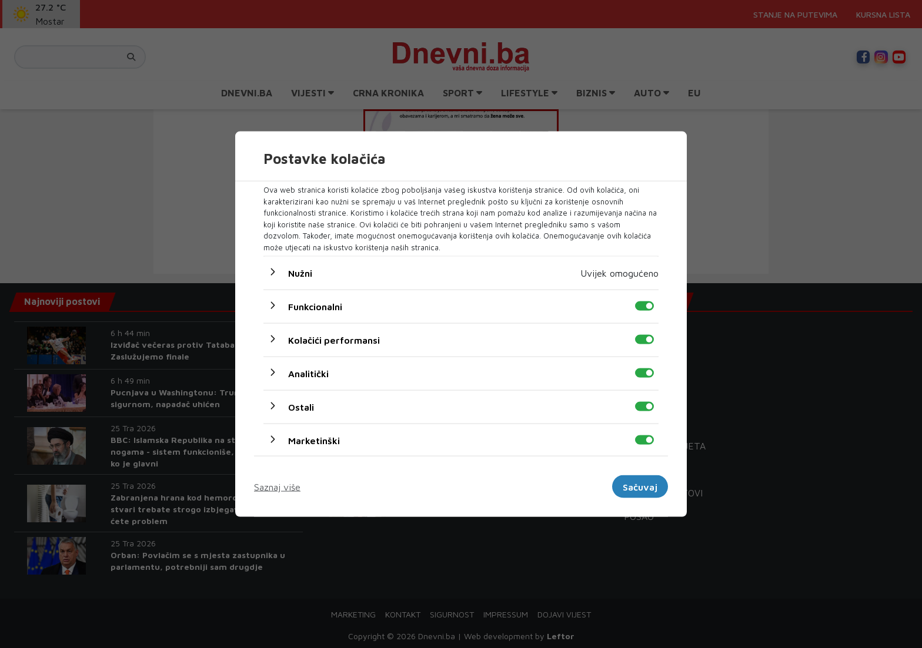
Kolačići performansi (334, 340)
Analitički (308, 373)
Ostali (301, 407)
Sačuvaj (640, 486)
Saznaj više (277, 486)
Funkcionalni (315, 306)
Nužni (300, 273)
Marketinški (314, 440)
